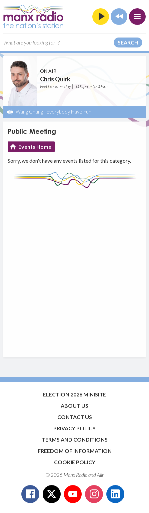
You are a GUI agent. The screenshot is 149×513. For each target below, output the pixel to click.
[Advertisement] (74, 269)
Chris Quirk (55, 79)
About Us (74, 405)
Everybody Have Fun (69, 112)
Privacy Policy (74, 428)
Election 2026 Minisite (74, 394)
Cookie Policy (74, 462)
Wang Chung (29, 112)
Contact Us (74, 417)
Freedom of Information (75, 451)
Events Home (34, 146)
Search (128, 42)
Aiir (100, 475)
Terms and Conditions (75, 439)
